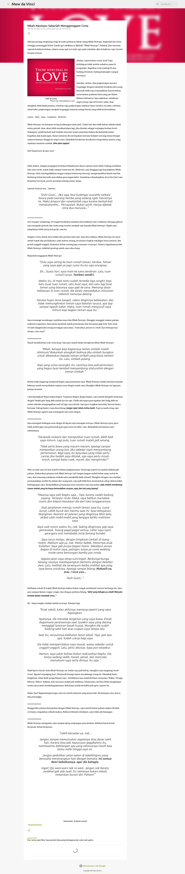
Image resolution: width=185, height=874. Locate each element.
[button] (28, 33)
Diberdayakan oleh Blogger (92, 866)
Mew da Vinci (23, 4)
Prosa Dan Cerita (35, 825)
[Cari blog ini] (165, 4)
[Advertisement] (145, 126)
